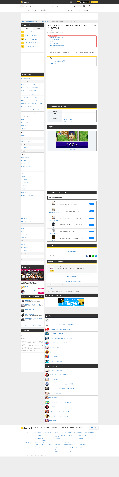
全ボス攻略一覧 (24, 147)
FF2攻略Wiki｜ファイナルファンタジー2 (56, 284)
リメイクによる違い (25, 169)
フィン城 (65, 116)
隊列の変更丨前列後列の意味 (28, 195)
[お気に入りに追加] (78, 6)
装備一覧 (78, 10)
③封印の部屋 (24, 125)
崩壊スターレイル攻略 (39, 438)
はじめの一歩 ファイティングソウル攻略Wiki (64, 451)
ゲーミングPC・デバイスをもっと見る (33, 325)
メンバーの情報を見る (72, 276)
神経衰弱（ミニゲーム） (27, 176)
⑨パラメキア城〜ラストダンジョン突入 (30, 110)
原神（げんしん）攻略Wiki (40, 442)
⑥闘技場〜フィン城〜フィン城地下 (29, 100)
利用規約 (36, 427)
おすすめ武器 (24, 234)
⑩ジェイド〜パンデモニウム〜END (29, 113)
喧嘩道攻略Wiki (79, 451)
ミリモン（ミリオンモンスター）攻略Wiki (43, 451)
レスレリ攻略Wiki (79, 442)
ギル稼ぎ (23, 173)
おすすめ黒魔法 (24, 247)
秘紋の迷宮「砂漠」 (68, 121)
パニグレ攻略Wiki (79, 447)
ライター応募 (93, 427)
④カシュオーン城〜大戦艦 (27, 94)
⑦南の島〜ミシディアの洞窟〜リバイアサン (31, 103)
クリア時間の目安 (25, 179)
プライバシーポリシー (45, 427)
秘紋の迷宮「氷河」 (68, 119)
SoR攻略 (35, 10)
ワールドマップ (53, 10)
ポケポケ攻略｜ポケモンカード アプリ (84, 435)
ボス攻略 (62, 10)
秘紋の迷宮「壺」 (67, 118)
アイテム (51, 288)
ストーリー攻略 (26, 10)
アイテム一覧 (72, 140)
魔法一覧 (70, 10)
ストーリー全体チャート (30, 31)
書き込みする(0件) (72, 251)
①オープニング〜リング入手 (28, 84)
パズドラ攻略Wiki (58, 438)
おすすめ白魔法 (24, 250)
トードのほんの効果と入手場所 (58, 61)
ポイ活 (72, 2)
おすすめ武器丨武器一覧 (30, 46)
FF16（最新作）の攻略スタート (56, 37)
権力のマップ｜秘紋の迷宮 (30, 39)
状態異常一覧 (24, 218)
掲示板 (38, 28)
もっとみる (40, 50)
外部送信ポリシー (56, 427)
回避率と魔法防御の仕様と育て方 (57, 45)
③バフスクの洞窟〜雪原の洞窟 (28, 90)
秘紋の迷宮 (43, 10)
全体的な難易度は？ (25, 185)
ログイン (95, 2)
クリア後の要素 (24, 182)
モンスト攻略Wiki (79, 438)
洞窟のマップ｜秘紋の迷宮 (30, 35)
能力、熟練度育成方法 (26, 160)
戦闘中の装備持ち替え (26, 222)
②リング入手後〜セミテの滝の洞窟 (29, 87)
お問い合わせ (65, 427)
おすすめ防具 (24, 237)
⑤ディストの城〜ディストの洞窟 (29, 97)
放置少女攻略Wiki (38, 447)
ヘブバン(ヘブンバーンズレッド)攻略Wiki (63, 442)
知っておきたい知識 (25, 166)
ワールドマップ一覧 (25, 141)
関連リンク (53, 63)
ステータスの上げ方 (54, 43)
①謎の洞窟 (23, 119)
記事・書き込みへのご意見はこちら (72, 281)
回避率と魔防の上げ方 (26, 157)
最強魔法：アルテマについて (28, 189)
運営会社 (72, 427)
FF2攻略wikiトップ (25, 78)
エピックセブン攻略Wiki (81, 444)
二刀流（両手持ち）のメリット (28, 192)
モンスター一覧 (24, 256)
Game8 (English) (79, 427)
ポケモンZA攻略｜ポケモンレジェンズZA (43, 432)
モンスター (94, 10)
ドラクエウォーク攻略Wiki (40, 440)
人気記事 (27, 28)
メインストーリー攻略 (54, 39)
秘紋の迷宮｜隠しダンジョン (31, 42)
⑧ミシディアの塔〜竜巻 (27, 106)
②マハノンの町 (24, 122)
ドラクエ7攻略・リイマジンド (41, 435)
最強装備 (86, 10)
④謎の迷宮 (23, 129)
